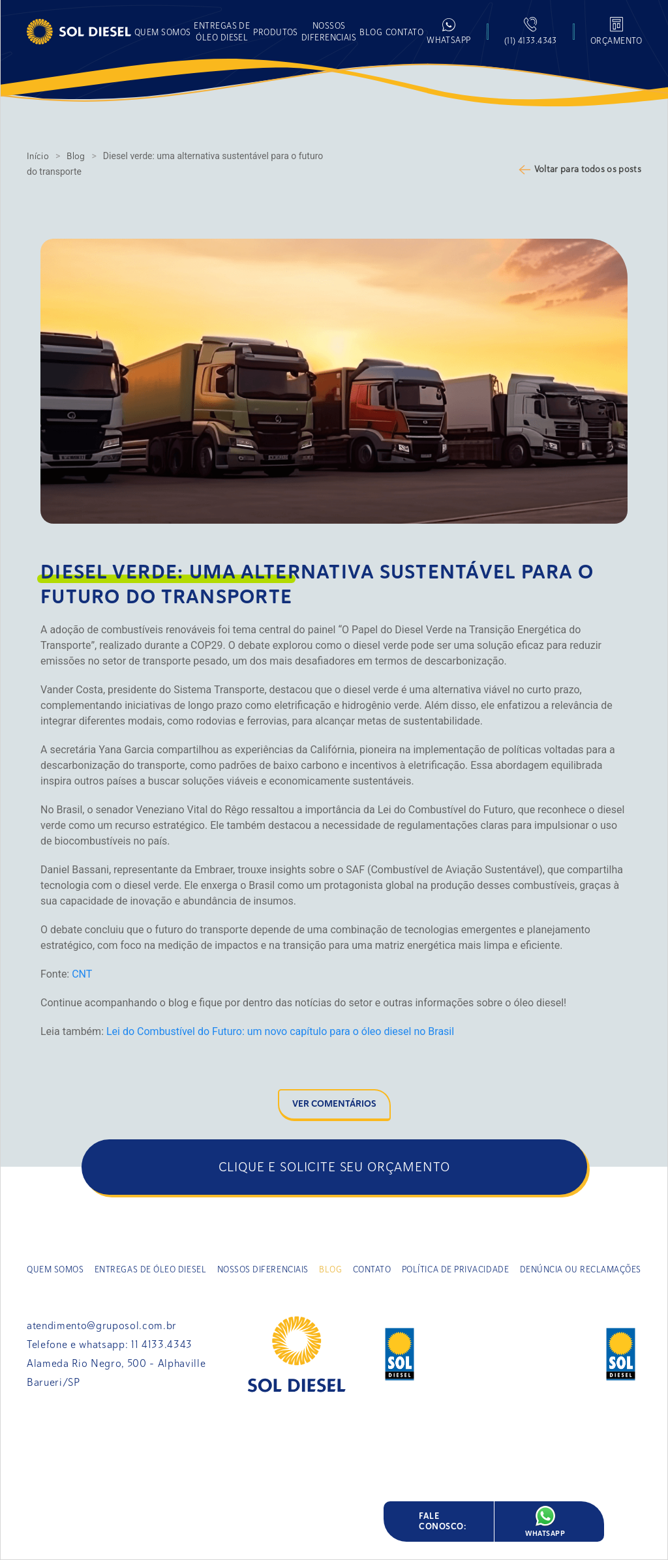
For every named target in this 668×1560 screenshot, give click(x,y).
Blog (76, 156)
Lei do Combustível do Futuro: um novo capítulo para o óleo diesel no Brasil (280, 1031)
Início (38, 156)
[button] (275, 31)
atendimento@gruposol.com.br (102, 1325)
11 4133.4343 (161, 1344)
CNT (82, 974)
